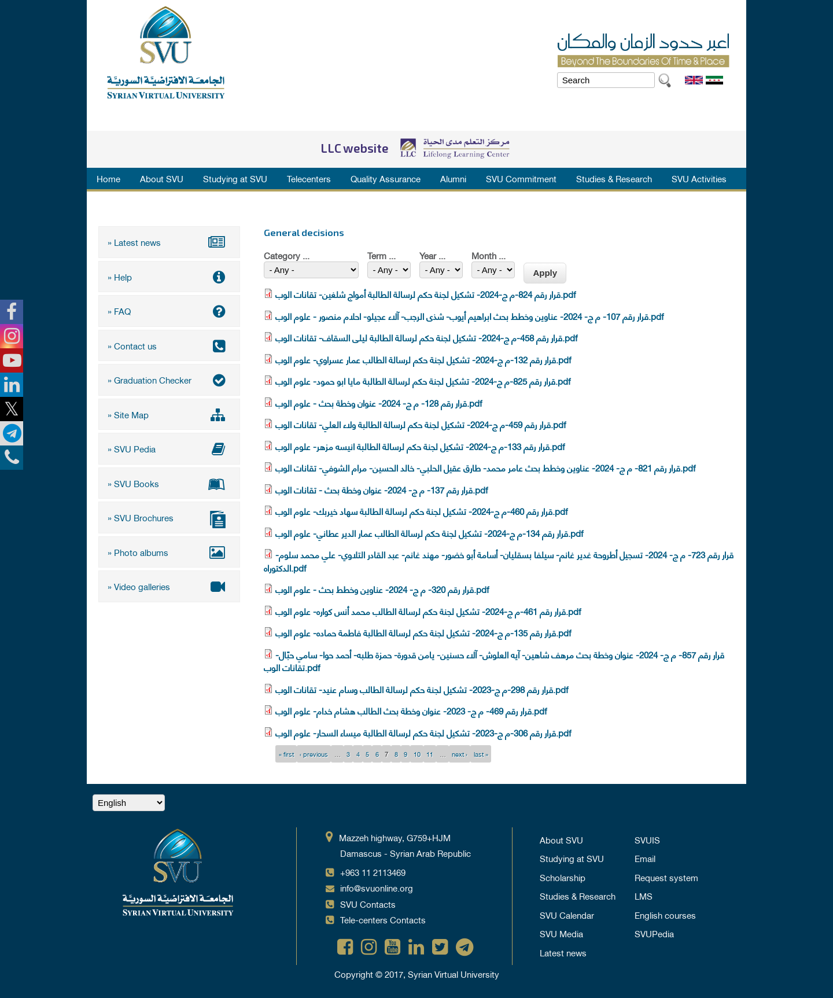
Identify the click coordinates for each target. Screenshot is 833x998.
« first (286, 754)
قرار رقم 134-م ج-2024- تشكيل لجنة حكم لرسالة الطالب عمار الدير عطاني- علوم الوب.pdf (429, 533)
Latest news (563, 952)
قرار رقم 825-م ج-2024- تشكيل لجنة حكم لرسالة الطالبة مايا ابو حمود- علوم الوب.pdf (422, 381)
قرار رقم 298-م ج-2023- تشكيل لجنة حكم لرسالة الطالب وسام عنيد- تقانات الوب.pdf (421, 689)
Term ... (381, 255)
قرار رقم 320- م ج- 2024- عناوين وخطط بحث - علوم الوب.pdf (382, 589)
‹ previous (314, 754)
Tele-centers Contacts (383, 919)
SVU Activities (699, 178)
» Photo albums (169, 552)
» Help (169, 276)
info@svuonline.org (376, 887)
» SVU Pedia (169, 448)
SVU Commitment (521, 178)
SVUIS (647, 839)
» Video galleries (169, 586)
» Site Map (169, 414)
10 (417, 754)
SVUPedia (654, 933)
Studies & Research (614, 178)
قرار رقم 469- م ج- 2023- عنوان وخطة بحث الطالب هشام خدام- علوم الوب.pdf (411, 710)
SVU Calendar (567, 915)
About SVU (161, 178)
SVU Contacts (368, 904)
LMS (644, 895)
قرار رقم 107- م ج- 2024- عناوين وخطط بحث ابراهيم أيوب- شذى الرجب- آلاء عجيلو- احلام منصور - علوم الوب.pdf (469, 316)
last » (481, 754)
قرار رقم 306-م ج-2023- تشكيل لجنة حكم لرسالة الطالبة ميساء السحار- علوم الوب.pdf (423, 732)
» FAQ (169, 311)
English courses (665, 915)
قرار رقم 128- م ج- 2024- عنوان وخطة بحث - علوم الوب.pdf (378, 403)
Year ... (432, 255)
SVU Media (561, 933)
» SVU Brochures (169, 518)
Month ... (488, 255)
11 (429, 754)
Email (645, 858)
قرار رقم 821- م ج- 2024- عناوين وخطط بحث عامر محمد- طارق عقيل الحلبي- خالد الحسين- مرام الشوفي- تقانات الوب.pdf (485, 467)
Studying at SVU (235, 178)
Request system (666, 877)
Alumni (453, 178)
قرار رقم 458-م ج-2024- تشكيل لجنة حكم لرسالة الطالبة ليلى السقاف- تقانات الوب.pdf (426, 337)
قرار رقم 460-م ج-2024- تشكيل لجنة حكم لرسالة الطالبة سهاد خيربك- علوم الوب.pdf (421, 511)
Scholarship (562, 877)
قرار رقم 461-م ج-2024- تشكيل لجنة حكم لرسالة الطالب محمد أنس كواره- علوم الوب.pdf (428, 611)
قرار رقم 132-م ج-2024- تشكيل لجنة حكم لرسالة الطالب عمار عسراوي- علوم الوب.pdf (423, 359)
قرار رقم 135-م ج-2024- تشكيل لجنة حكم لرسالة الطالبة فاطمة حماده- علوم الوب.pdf (423, 632)
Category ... (286, 255)
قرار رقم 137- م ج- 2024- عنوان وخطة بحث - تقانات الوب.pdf (381, 489)
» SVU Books (169, 483)
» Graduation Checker (169, 379)
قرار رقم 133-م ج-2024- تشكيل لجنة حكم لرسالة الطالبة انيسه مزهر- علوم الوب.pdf (420, 446)
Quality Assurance (386, 178)
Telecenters (309, 178)
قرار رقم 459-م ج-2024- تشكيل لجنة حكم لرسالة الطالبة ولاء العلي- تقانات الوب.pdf (420, 424)
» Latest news (169, 242)
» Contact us (169, 345)
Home (108, 178)
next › (459, 754)
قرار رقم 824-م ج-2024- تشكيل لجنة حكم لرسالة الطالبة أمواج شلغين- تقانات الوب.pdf (425, 294)
